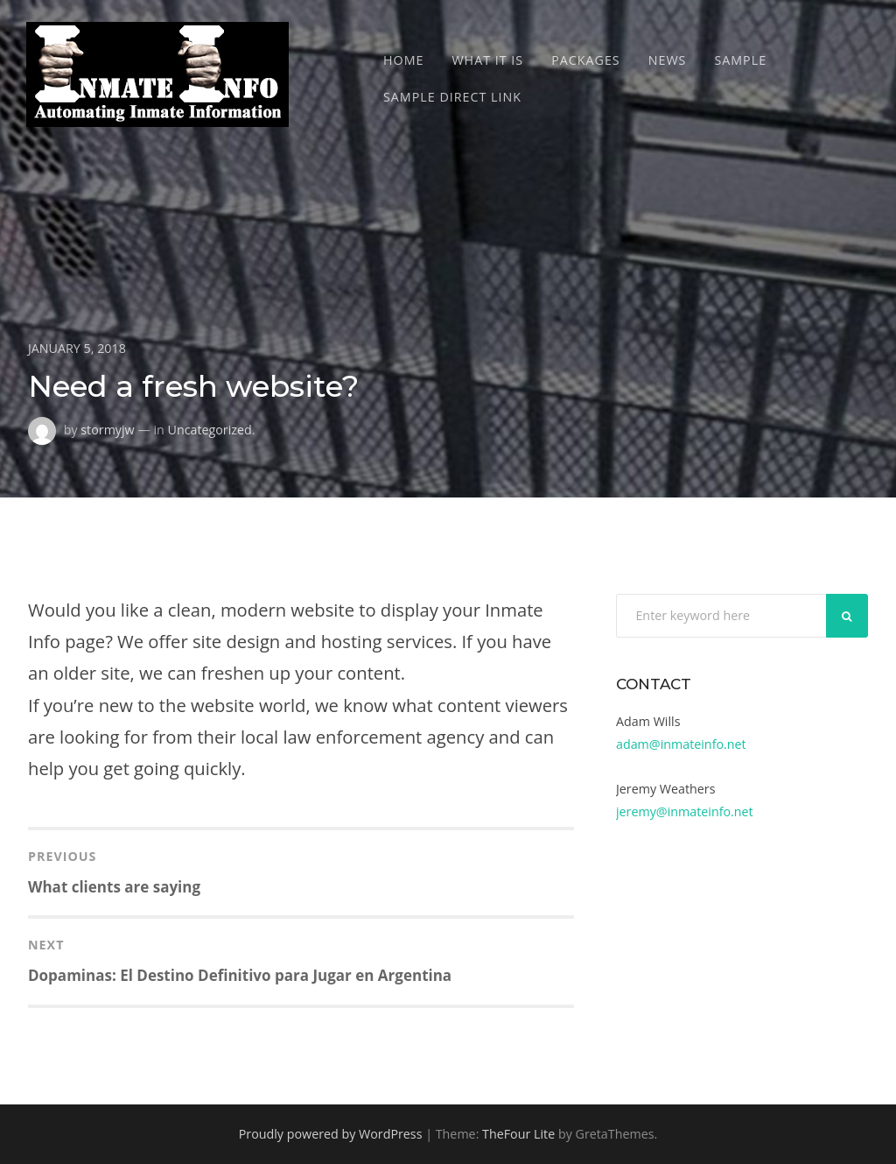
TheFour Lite (518, 1133)
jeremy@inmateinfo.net (684, 811)
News (667, 60)
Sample (740, 60)
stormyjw (107, 428)
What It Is (487, 60)
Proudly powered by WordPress (331, 1133)
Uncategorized (209, 428)
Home (403, 60)
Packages (585, 60)
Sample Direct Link (452, 96)
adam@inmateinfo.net (681, 744)
